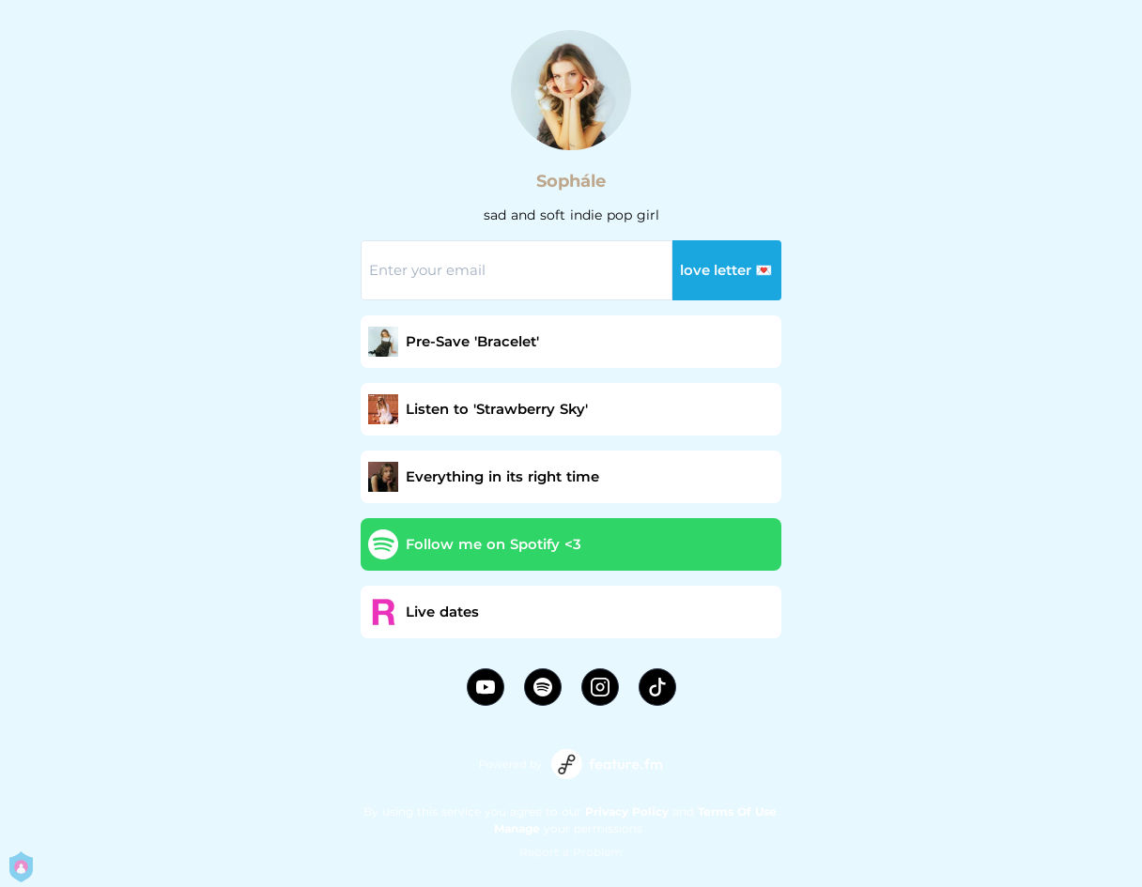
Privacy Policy (627, 811)
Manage (517, 828)
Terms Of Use (737, 811)
